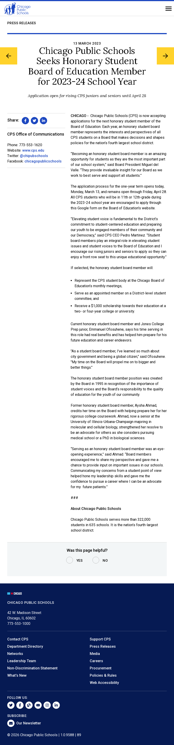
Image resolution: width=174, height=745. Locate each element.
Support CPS (100, 639)
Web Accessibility (104, 683)
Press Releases (21, 23)
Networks (15, 654)
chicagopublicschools (43, 161)
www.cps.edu (33, 150)
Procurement (100, 668)
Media (95, 654)
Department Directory (25, 646)
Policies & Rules (103, 675)
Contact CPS (17, 639)
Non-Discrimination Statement (32, 668)
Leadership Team (21, 661)
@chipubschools (34, 156)
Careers (96, 661)
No (105, 561)
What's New (17, 675)
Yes (79, 561)
